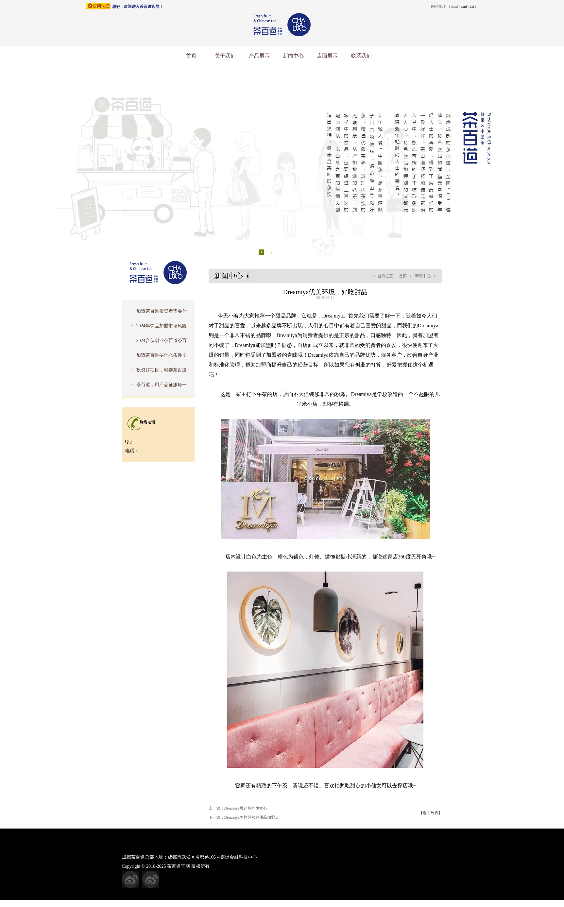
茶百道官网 (178, 866)
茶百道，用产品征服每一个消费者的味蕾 (156, 386)
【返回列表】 (430, 813)
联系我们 (361, 56)
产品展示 (259, 56)
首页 (191, 56)
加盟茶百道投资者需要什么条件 (156, 313)
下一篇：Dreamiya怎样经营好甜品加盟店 (244, 817)
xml (464, 6)
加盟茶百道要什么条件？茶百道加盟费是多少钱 (156, 357)
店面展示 (327, 56)
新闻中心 (293, 56)
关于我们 (225, 56)
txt (472, 6)
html (454, 6)
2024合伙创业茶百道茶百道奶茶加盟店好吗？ (156, 342)
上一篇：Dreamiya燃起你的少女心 (238, 808)
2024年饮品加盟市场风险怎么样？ (156, 328)
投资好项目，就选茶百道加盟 (156, 372)
